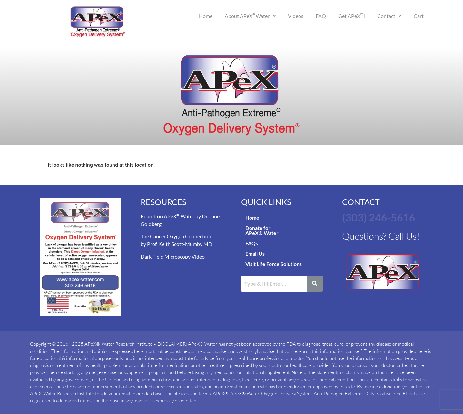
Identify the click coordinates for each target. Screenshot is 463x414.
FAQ (321, 16)
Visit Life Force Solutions (273, 264)
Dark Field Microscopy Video (173, 256)
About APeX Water (250, 15)
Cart (419, 16)
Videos (295, 16)
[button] (250, 16)
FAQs (251, 243)
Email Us (255, 253)
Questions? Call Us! (381, 236)
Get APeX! (351, 15)
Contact (389, 16)
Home (205, 16)
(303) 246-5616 (378, 217)
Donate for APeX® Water (262, 230)
